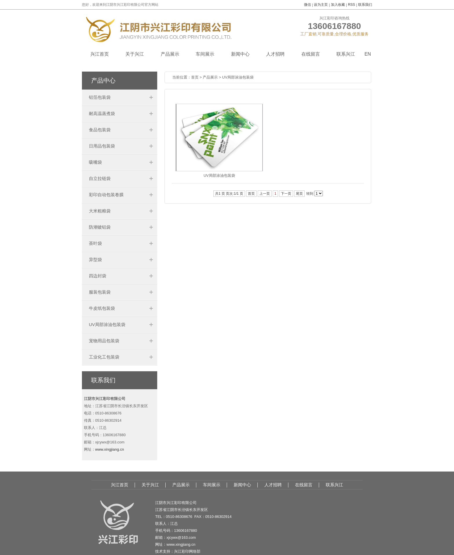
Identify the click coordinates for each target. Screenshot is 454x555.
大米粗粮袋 (100, 210)
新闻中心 (240, 54)
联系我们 (365, 5)
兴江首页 (99, 54)
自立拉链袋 (100, 178)
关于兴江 (134, 54)
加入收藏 (338, 5)
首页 (195, 77)
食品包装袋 (100, 129)
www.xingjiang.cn (109, 449)
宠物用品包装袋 (104, 340)
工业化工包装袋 (104, 356)
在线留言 (310, 54)
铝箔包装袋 (100, 97)
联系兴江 (345, 54)
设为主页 (321, 5)
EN (368, 54)
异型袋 (95, 259)
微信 (307, 5)
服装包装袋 (100, 292)
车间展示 (205, 54)
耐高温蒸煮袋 (102, 113)
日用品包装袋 (102, 145)
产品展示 (170, 54)
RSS (351, 5)
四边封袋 (97, 275)
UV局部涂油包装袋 (107, 324)
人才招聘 (275, 54)
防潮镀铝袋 (100, 227)
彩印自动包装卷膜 (106, 194)
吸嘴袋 (95, 162)
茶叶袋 (95, 243)
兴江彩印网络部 (187, 551)
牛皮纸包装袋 (102, 308)
